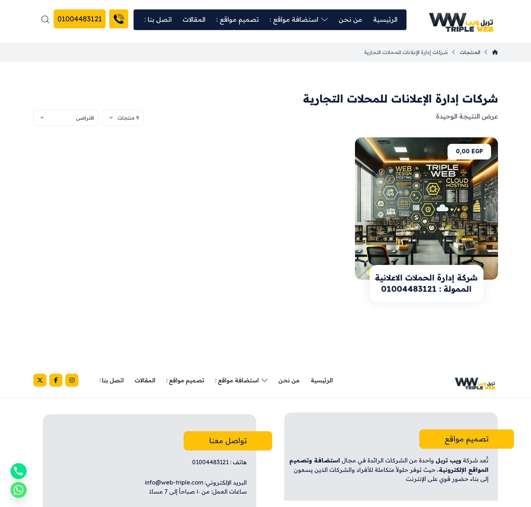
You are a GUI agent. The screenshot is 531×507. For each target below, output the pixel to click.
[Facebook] (55, 380)
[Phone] (18, 471)
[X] (39, 380)
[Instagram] (71, 380)
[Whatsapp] (18, 490)
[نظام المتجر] (66, 118)
